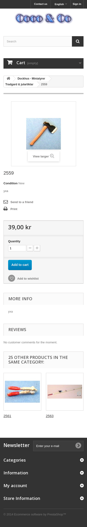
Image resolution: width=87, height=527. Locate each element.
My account (15, 485)
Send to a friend (21, 202)
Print (13, 209)
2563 (50, 416)
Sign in (77, 4)
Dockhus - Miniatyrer (31, 78)
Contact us (40, 4)
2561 (7, 416)
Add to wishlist (27, 278)
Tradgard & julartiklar (19, 84)
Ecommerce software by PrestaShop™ (40, 514)
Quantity (14, 241)
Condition (10, 183)
